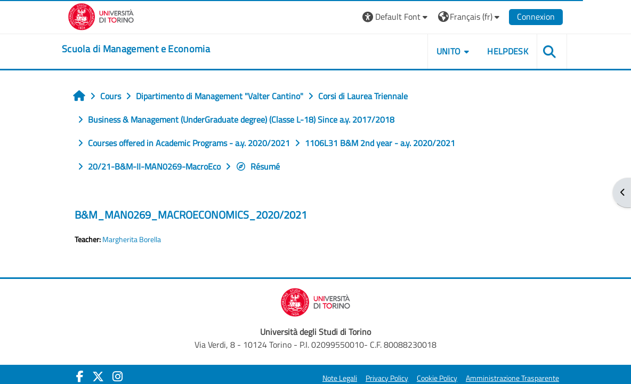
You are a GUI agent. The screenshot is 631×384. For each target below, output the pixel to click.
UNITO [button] (448, 51)
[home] (136, 49)
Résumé (258, 166)
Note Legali (339, 378)
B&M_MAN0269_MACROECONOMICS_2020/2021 (191, 214)
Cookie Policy (437, 378)
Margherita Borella (131, 239)
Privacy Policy (387, 378)
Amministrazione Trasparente (512, 378)
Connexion (536, 16)
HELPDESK (507, 51)
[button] (396, 17)
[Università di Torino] (101, 15)
